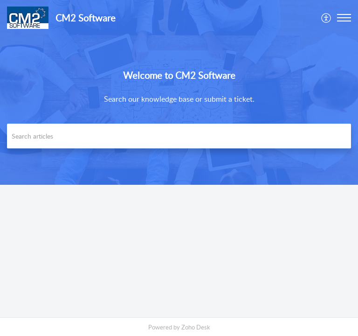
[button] (326, 17)
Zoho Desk (195, 327)
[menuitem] (326, 17)
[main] (179, 251)
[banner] (179, 92)
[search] (179, 136)
